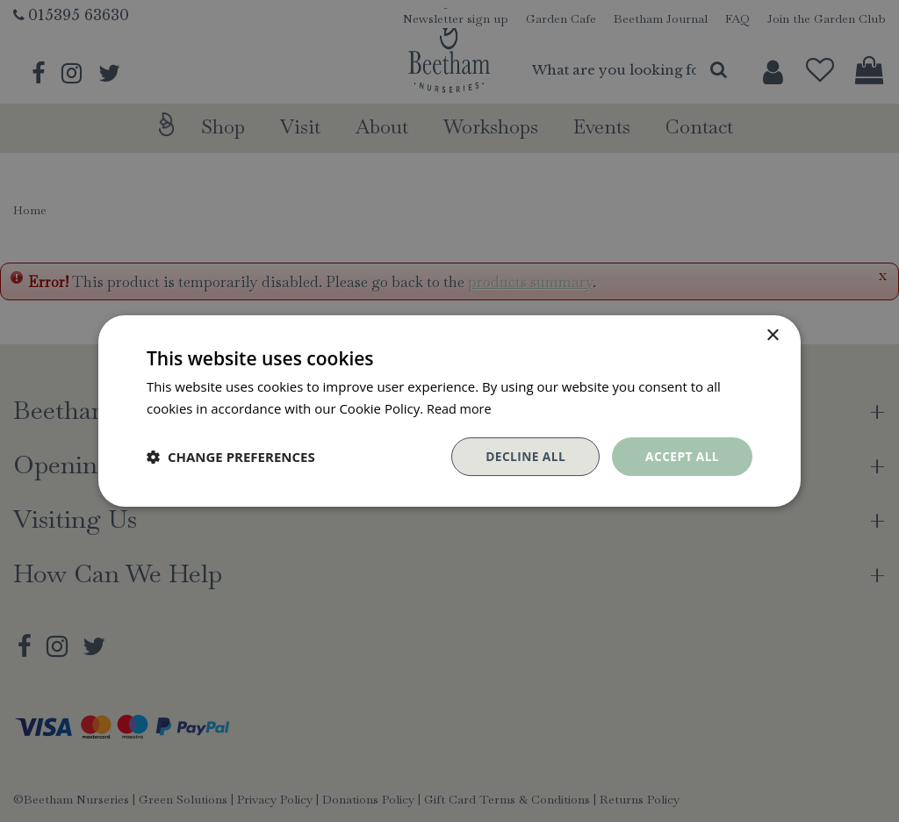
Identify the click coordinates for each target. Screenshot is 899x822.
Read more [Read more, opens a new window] (460, 408)
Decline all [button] (523, 456)
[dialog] (449, 411)
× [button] (772, 335)
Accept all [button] (681, 456)
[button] (231, 457)
